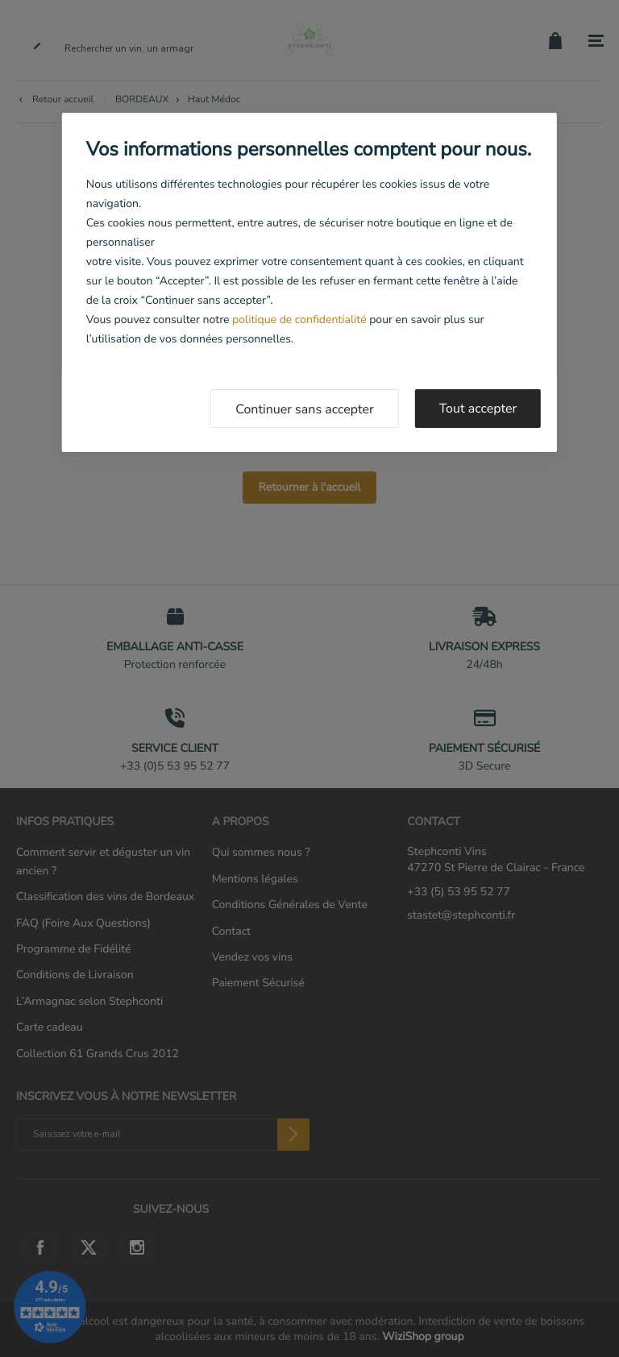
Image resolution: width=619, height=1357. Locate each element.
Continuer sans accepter (304, 409)
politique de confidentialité (299, 319)
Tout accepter (478, 408)
